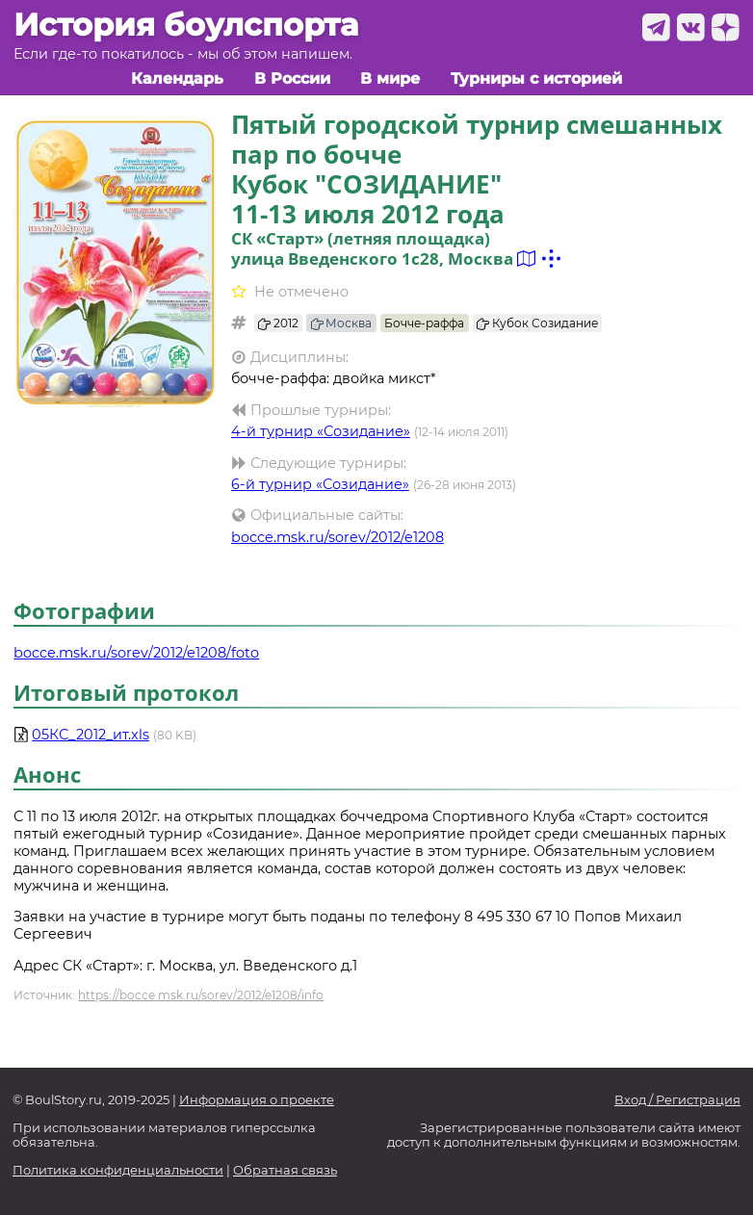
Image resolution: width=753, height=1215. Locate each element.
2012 (278, 323)
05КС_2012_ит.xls (90, 734)
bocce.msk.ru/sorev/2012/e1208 (337, 537)
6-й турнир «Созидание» (320, 484)
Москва (342, 323)
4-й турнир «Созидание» (320, 431)
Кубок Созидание (537, 323)
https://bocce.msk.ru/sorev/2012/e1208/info (201, 995)
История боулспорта (185, 25)
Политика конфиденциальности (118, 1170)
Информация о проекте (256, 1100)
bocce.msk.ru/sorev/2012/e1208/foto (136, 652)
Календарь (177, 78)
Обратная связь (285, 1170)
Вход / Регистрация (677, 1100)
